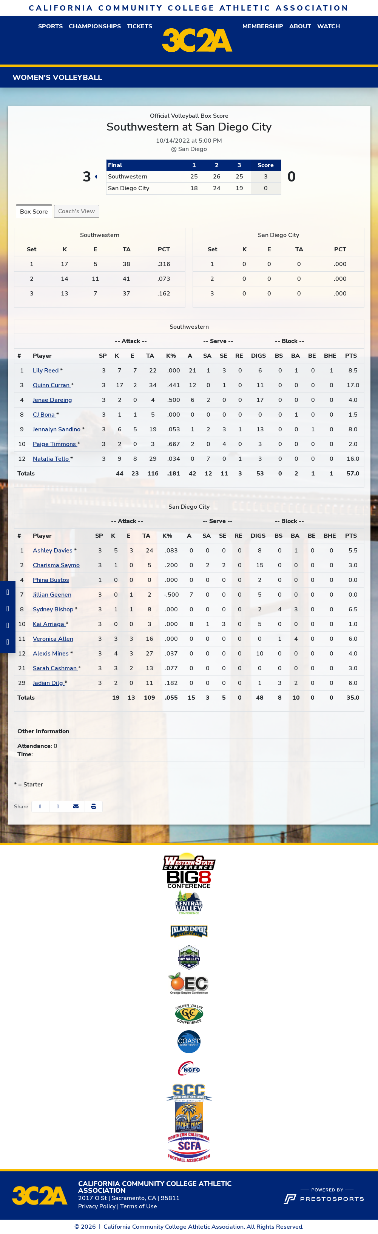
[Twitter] (7, 642)
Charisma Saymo (56, 565)
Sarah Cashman (55, 668)
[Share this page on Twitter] (58, 806)
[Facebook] (7, 592)
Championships (95, 26)
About (300, 26)
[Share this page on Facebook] (40, 806)
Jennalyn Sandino (57, 429)
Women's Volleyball (57, 77)
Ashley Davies (53, 550)
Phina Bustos (51, 580)
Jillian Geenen (52, 595)
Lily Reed (46, 370)
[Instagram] (7, 608)
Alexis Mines (51, 653)
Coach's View (76, 211)
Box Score (34, 212)
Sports (50, 26)
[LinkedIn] (7, 625)
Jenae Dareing (52, 400)
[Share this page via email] (76, 806)
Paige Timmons (55, 444)
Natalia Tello (51, 459)
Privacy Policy (97, 1206)
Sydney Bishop (54, 609)
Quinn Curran (52, 385)
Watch (328, 26)
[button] (50, 26)
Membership (262, 26)
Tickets (139, 26)
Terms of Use (138, 1206)
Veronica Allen (53, 639)
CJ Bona (44, 415)
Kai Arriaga (49, 624)
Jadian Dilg (49, 683)
